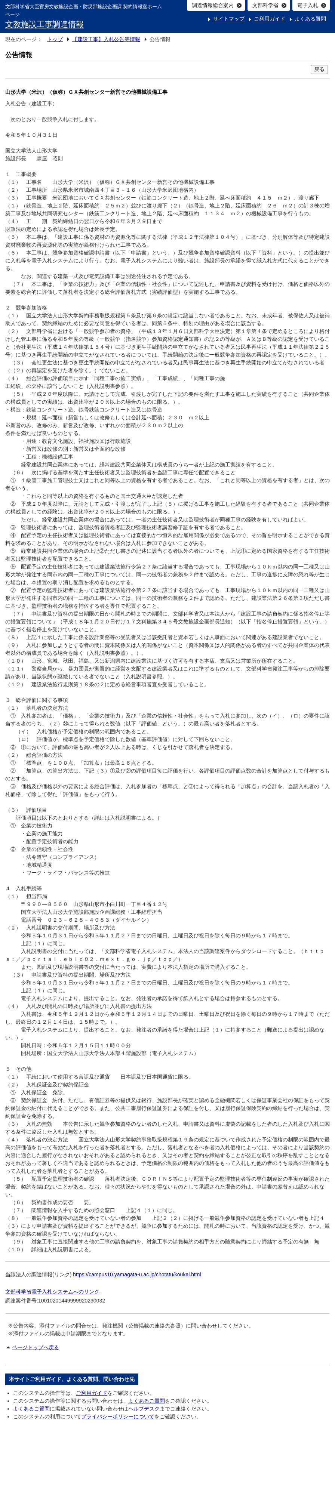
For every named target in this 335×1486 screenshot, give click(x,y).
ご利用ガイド (269, 19)
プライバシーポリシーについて (117, 1416)
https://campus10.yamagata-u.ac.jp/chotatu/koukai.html (137, 1274)
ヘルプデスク (144, 1409)
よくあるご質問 (146, 1401)
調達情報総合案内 (213, 5)
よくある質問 (310, 19)
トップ (55, 39)
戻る (319, 69)
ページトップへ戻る (35, 1347)
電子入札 (307, 5)
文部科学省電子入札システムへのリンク (52, 1292)
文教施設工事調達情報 (44, 24)
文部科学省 (265, 5)
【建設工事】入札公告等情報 (106, 39)
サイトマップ (229, 19)
